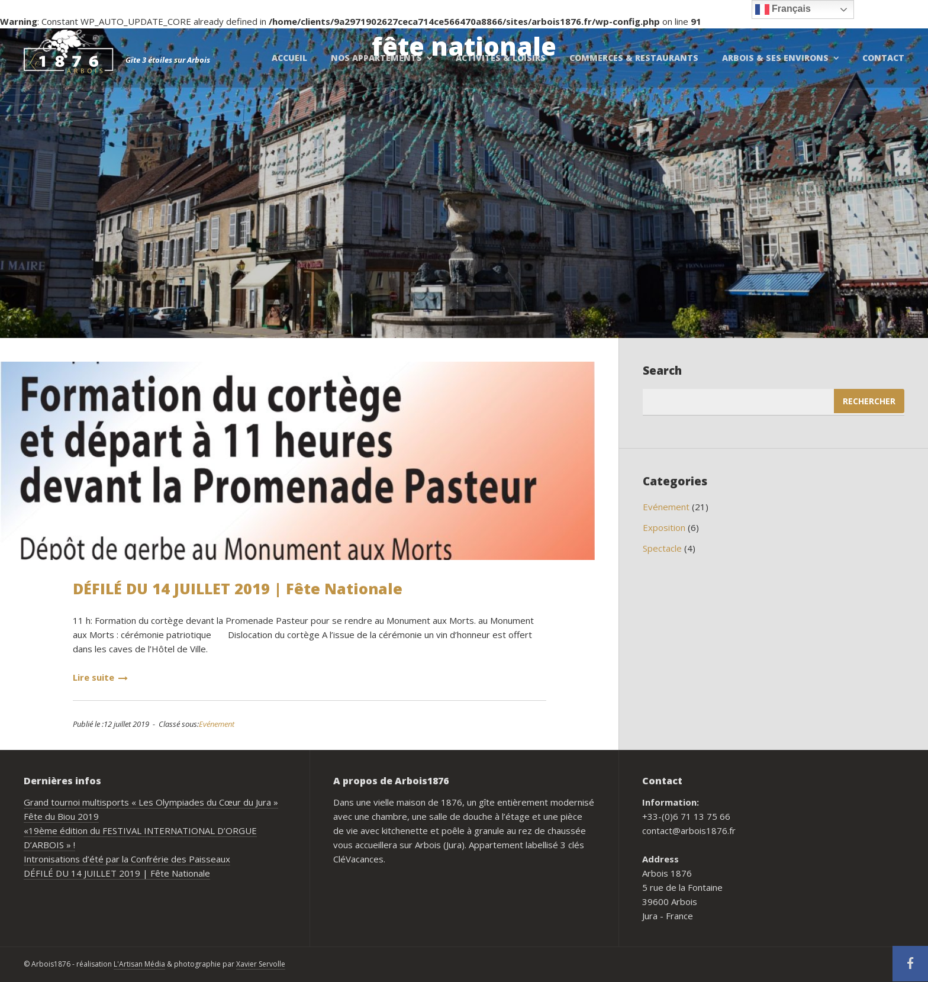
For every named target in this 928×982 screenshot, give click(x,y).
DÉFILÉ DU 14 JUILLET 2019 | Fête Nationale (237, 588)
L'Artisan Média (139, 964)
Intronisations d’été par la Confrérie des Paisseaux (127, 859)
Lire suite (100, 677)
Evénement (216, 724)
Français (783, 9)
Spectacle (662, 548)
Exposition (664, 527)
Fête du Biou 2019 (61, 816)
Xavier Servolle (260, 964)
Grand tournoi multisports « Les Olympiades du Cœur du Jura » (151, 802)
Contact (883, 57)
